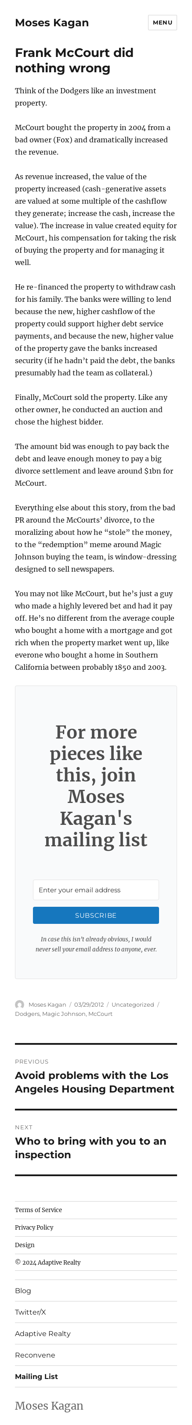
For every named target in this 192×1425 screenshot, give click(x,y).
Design (25, 1245)
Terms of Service (38, 1210)
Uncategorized (133, 1004)
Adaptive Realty (43, 1334)
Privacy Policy (34, 1227)
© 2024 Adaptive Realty (47, 1262)
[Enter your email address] (96, 890)
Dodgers (27, 1013)
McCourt (100, 1013)
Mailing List (36, 1376)
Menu (162, 22)
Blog (23, 1291)
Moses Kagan (52, 22)
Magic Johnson (64, 1013)
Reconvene (35, 1355)
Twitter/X (30, 1312)
